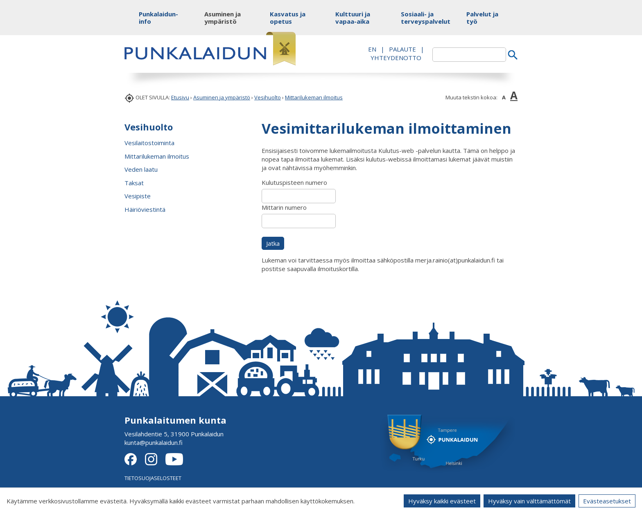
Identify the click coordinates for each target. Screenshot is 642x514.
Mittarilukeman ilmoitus (314, 97)
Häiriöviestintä (144, 209)
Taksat (134, 183)
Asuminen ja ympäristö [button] (222, 17)
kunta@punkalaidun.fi (153, 442)
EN (372, 49)
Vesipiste (137, 196)
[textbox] (469, 54)
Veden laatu (141, 169)
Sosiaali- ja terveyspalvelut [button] (420, 17)
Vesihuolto (267, 97)
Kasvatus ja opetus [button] (287, 17)
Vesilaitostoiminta (149, 143)
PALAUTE (402, 49)
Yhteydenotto (396, 58)
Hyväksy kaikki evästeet (442, 501)
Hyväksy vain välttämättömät (529, 501)
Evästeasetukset (607, 501)
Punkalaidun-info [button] (158, 17)
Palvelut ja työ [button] (482, 17)
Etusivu (180, 97)
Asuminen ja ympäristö (221, 97)
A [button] (504, 97)
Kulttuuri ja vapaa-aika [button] (352, 17)
